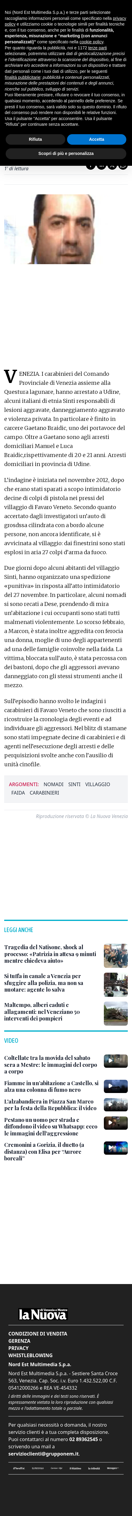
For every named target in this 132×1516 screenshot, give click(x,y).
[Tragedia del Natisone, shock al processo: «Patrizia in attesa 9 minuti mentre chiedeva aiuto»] (51, 954)
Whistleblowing (30, 1355)
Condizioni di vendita (37, 1333)
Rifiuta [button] (35, 139)
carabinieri (44, 792)
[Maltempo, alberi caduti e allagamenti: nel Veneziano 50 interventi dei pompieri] (51, 1012)
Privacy (18, 1348)
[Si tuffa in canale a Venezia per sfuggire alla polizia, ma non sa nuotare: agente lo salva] (51, 983)
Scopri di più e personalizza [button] (65, 153)
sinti (74, 784)
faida (18, 792)
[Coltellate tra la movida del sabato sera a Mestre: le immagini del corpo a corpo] (51, 1064)
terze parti (97, 47)
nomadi (54, 784)
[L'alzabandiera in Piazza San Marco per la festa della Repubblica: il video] (51, 1105)
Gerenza (19, 1341)
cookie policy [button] (91, 41)
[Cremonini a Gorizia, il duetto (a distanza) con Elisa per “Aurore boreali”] (51, 1151)
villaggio (97, 784)
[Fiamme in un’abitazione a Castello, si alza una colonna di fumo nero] (51, 1086)
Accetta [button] (96, 139)
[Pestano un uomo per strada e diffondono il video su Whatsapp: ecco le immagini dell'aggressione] (51, 1126)
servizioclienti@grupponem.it (43, 1453)
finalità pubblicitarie (22, 77)
